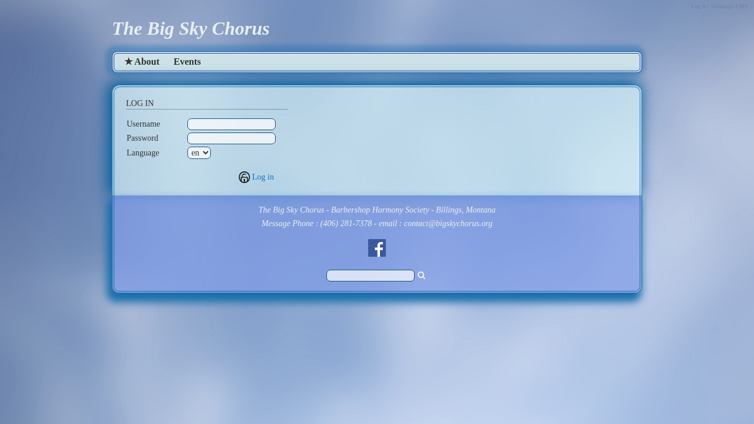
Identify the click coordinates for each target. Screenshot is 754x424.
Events (187, 62)
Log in (263, 177)
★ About (142, 62)
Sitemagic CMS (729, 6)
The (127, 28)
